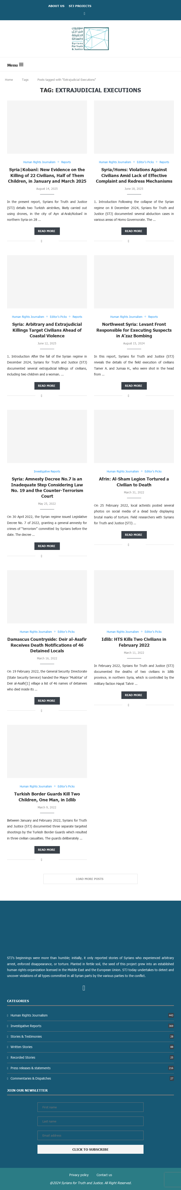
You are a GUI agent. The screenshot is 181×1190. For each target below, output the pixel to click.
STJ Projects (80, 6)
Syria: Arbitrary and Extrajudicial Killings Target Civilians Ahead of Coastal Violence (47, 330)
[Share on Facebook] (41, 241)
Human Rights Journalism (92, 1015)
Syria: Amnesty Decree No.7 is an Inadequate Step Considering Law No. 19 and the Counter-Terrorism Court (47, 487)
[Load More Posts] (90, 879)
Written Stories (92, 1047)
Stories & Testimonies (92, 1036)
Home (9, 79)
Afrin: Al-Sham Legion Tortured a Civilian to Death (134, 481)
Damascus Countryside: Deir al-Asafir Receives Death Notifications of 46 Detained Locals (47, 645)
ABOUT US (56, 6)
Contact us (104, 1175)
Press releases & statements (92, 1068)
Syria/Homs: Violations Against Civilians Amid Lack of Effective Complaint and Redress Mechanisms (134, 175)
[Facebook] (84, 13)
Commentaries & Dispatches (92, 1078)
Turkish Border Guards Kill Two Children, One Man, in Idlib (47, 796)
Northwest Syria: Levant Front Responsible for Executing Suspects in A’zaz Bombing (134, 330)
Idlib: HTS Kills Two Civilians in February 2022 (134, 642)
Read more (46, 231)
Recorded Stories (92, 1057)
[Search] (171, 64)
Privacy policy (79, 1175)
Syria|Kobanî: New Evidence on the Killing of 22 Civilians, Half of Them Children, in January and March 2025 (47, 175)
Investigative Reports (92, 1026)
